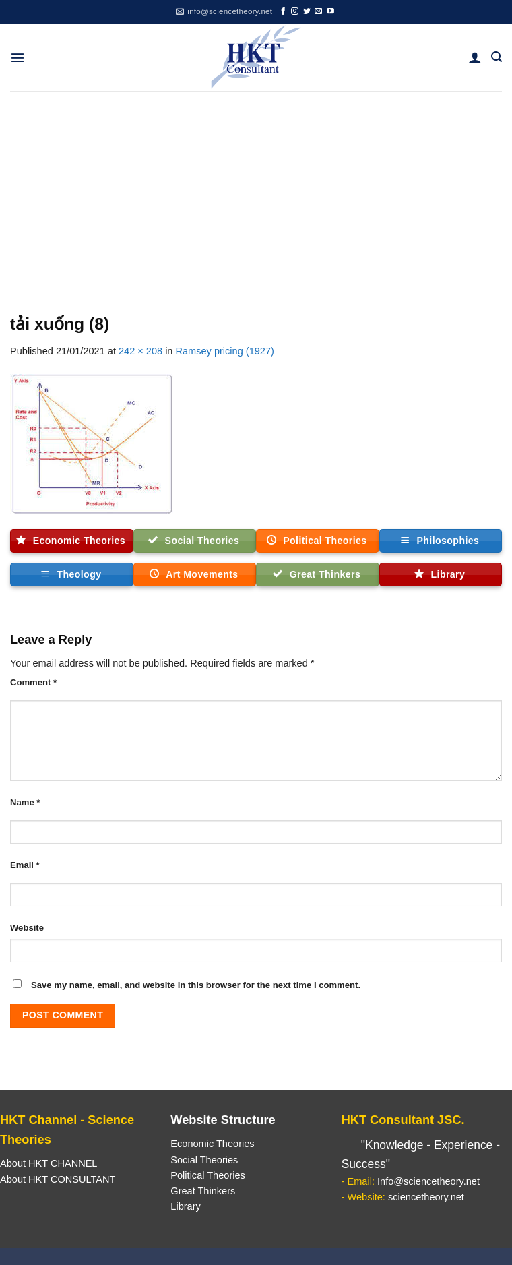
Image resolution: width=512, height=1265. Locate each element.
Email (25, 865)
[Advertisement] (256, 192)
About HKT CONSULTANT (57, 1179)
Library (185, 1206)
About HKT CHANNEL (48, 1163)
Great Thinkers (202, 1190)
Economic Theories (212, 1143)
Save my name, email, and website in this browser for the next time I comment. (195, 985)
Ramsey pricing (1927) (225, 351)
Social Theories (204, 1159)
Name (25, 802)
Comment (33, 682)
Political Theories (207, 1175)
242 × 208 (140, 351)
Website (27, 928)
